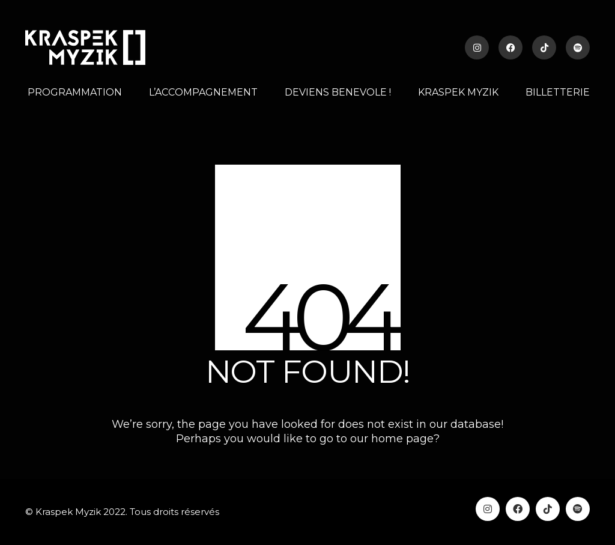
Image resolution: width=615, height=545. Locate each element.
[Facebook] (518, 509)
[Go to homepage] (85, 47)
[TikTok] (548, 509)
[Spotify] (578, 509)
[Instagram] (488, 509)
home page (402, 438)
